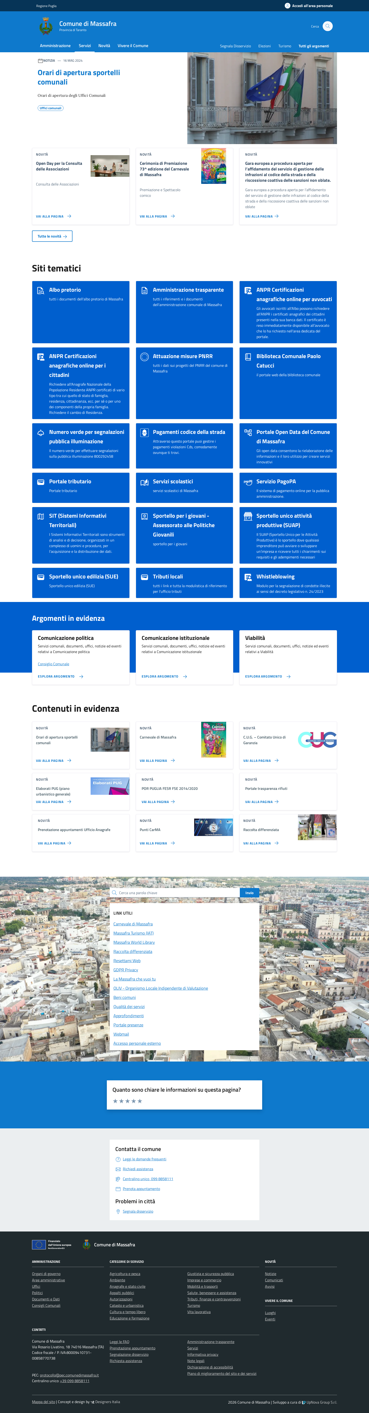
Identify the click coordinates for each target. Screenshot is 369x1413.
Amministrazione (55, 45)
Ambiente (117, 1280)
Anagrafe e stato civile (127, 1286)
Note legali (196, 1361)
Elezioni (264, 46)
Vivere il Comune (133, 45)
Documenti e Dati (46, 1299)
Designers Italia (105, 1402)
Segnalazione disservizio (129, 1354)
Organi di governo (46, 1273)
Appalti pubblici (122, 1293)
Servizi (85, 45)
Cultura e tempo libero (127, 1312)
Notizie (270, 1273)
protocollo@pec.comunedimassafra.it (69, 1375)
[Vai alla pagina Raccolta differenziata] (260, 841)
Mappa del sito (43, 1402)
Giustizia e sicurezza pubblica (210, 1273)
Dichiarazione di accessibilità (210, 1367)
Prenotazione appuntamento (132, 1348)
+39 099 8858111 (74, 1381)
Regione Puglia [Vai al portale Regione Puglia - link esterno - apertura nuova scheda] (46, 5)
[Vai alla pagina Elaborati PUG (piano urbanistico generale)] (52, 799)
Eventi (270, 1319)
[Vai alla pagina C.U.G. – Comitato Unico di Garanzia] (260, 758)
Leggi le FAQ (119, 1341)
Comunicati (274, 1280)
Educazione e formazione (129, 1318)
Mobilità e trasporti (202, 1286)
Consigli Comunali (46, 1305)
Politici (37, 1293)
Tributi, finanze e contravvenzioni (214, 1299)
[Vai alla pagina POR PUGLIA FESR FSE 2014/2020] (159, 799)
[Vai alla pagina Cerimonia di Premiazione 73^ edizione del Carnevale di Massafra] (156, 214)
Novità (104, 45)
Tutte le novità (52, 236)
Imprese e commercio (204, 1280)
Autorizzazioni (121, 1299)
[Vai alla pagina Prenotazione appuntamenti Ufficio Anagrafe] (55, 841)
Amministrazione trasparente (210, 1341)
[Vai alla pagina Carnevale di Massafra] (156, 758)
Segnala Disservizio (235, 46)
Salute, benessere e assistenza (211, 1293)
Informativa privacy (202, 1354)
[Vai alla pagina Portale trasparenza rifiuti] (262, 799)
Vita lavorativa (199, 1312)
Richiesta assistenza (126, 1361)
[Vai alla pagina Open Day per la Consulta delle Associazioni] (52, 214)
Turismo (284, 46)
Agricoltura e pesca (125, 1273)
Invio (249, 893)
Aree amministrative (48, 1280)
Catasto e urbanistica (127, 1305)
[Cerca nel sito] (328, 26)
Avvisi (270, 1286)
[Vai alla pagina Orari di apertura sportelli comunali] (52, 758)
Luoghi (270, 1313)
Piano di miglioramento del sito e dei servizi (222, 1373)
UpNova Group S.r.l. (319, 1402)
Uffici (36, 1286)
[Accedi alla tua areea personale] (306, 5)
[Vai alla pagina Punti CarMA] (156, 841)
